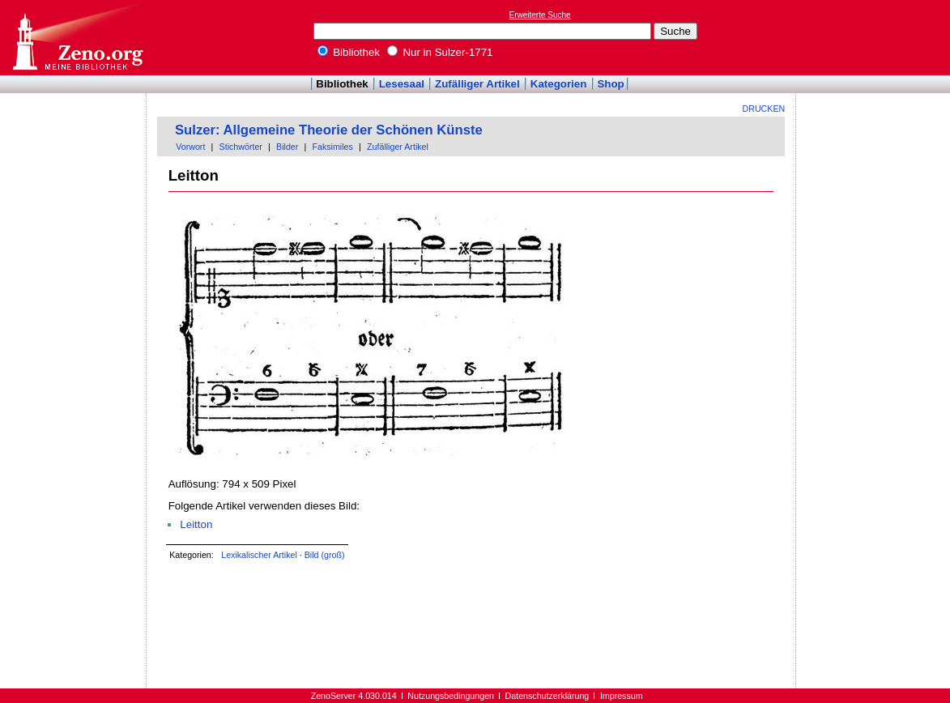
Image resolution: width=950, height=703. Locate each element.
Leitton (196, 524)
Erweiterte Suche (540, 15)
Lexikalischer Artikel (259, 555)
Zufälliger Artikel (477, 84)
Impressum (621, 696)
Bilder (287, 146)
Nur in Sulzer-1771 (440, 52)
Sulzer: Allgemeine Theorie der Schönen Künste (329, 130)
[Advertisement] (875, 37)
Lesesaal (401, 84)
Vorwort (190, 146)
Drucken (764, 108)
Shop (610, 84)
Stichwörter (240, 146)
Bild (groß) (325, 555)
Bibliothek (349, 52)
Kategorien (558, 84)
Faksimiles (333, 146)
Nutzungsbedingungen (450, 696)
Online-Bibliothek (77, 37)
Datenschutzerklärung (547, 696)
